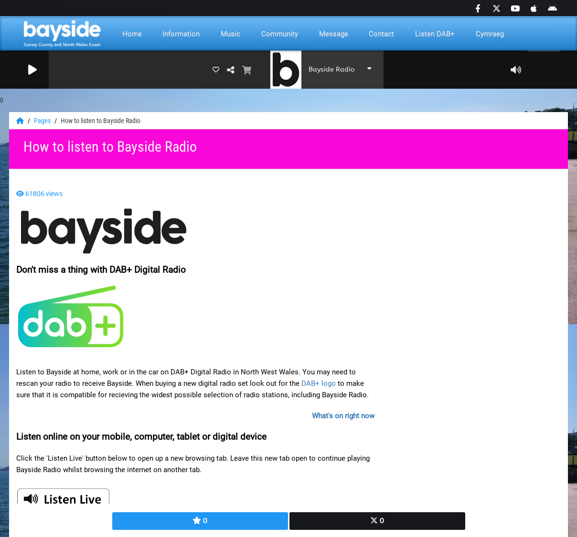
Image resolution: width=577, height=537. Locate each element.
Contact (381, 34)
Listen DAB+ (435, 34)
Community (279, 34)
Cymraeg (490, 34)
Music (230, 34)
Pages (43, 120)
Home (132, 34)
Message (333, 34)
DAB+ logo (318, 383)
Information (181, 34)
